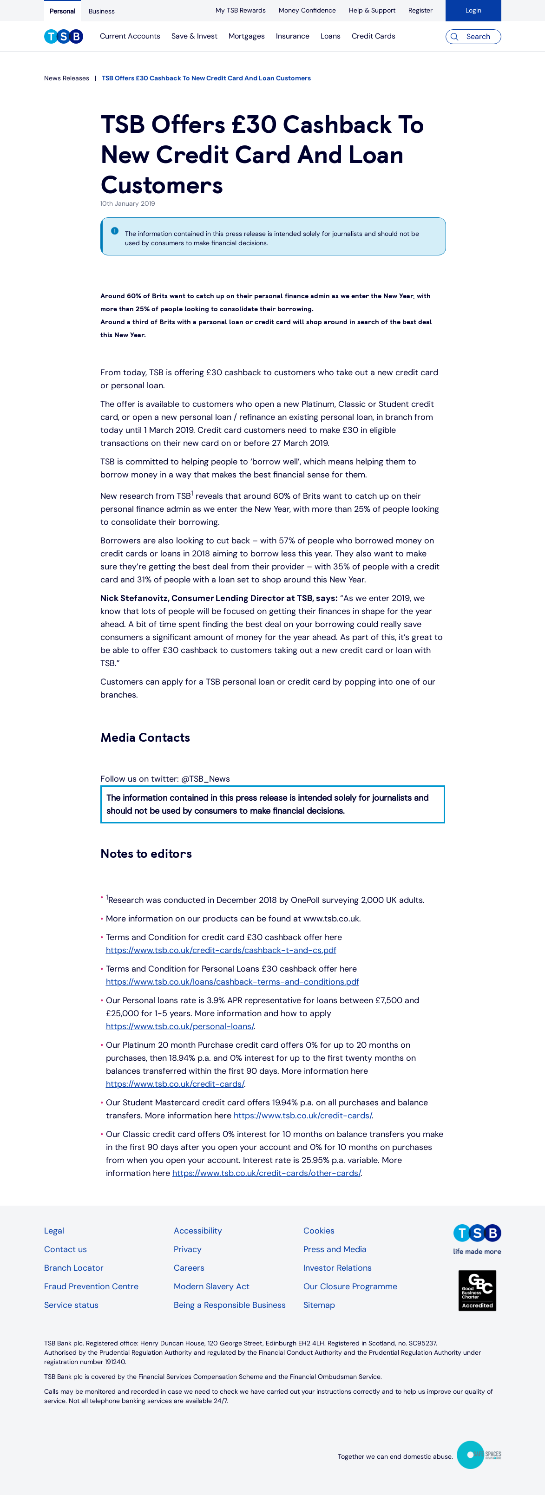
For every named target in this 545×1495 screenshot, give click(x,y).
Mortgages (247, 36)
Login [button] (473, 10)
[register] (420, 10)
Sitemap (319, 1305)
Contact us (65, 1249)
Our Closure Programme (350, 1286)
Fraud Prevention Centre (91, 1286)
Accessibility (198, 1230)
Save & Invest (194, 36)
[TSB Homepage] (63, 38)
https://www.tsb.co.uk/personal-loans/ (180, 1026)
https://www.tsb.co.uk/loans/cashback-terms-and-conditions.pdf (232, 981)
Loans (331, 36)
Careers (189, 1267)
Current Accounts (130, 36)
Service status (71, 1305)
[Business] (101, 11)
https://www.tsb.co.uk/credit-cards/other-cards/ (266, 1173)
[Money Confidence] (307, 10)
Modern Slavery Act (212, 1286)
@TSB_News (205, 778)
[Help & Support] (372, 10)
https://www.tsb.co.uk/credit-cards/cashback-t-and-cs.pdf (221, 950)
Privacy (188, 1249)
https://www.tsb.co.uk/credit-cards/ (175, 1084)
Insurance (292, 36)
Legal (54, 1230)
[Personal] (62, 10)
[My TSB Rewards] (240, 10)
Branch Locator (74, 1267)
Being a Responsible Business (230, 1305)
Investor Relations (337, 1267)
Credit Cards (373, 36)
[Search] (473, 36)
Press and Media (335, 1249)
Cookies (319, 1230)
